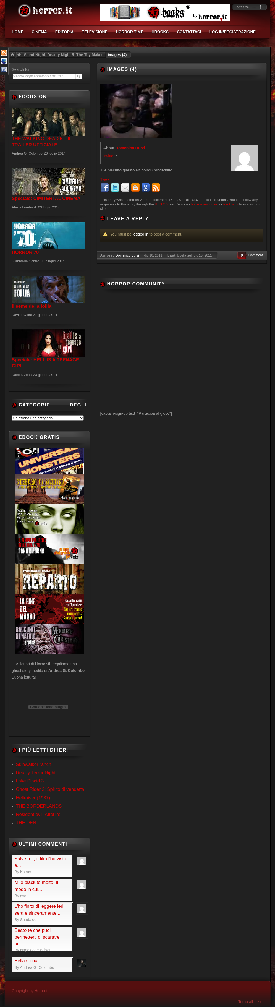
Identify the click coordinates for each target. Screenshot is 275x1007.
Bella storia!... (29, 960)
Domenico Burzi (130, 148)
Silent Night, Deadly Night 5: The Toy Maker (63, 55)
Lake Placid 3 (30, 781)
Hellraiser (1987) (33, 797)
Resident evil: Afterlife (38, 814)
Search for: (21, 69)
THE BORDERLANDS (39, 806)
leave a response (204, 204)
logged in (140, 234)
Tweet (105, 179)
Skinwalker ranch (33, 764)
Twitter (109, 156)
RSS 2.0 (161, 204)
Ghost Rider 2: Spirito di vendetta (50, 789)
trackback (230, 204)
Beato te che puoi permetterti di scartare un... (37, 937)
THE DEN (26, 822)
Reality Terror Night (36, 772)
